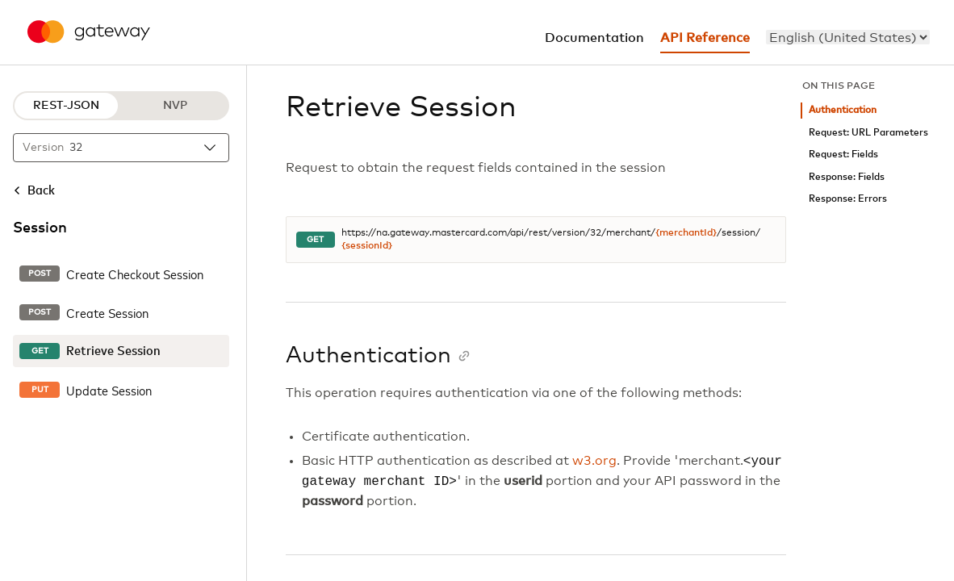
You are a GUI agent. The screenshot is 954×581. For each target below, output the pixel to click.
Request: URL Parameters (868, 132)
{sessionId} (366, 246)
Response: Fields (847, 177)
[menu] (848, 37)
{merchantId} (686, 233)
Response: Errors (848, 199)
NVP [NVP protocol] (175, 105)
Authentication (843, 110)
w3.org (594, 461)
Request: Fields (843, 154)
